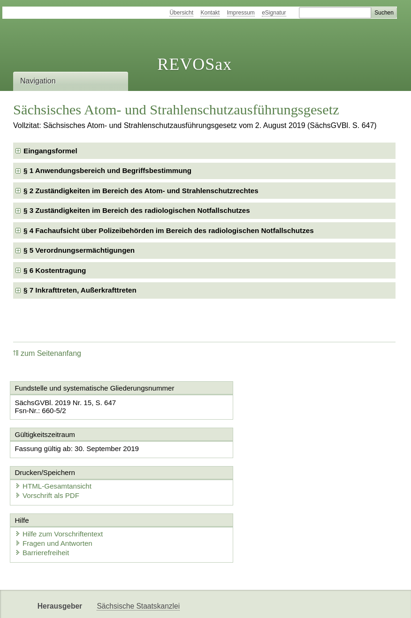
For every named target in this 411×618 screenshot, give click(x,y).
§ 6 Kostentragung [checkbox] (54, 270)
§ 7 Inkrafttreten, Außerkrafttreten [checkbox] (80, 290)
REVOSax (194, 64)
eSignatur (274, 12)
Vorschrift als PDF (249, 458)
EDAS (204, 603)
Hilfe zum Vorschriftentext (61, 496)
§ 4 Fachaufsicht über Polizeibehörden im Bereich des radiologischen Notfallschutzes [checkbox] (168, 230)
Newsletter (114, 603)
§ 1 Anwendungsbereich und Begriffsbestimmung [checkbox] (107, 170)
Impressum (241, 12)
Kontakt (210, 12)
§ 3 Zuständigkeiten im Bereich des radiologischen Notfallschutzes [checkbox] (136, 210)
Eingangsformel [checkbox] (50, 151)
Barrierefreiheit (44, 515)
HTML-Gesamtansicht (255, 448)
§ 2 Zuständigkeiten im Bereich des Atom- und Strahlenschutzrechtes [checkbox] (141, 191)
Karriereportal (163, 603)
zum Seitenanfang (47, 353)
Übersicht (181, 12)
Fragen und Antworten (55, 506)
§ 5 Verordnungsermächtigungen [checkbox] (79, 250)
